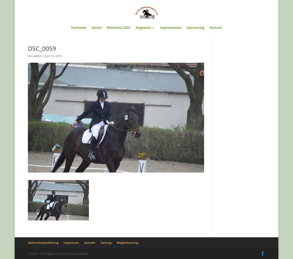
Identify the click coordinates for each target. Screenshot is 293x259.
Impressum (71, 243)
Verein (96, 28)
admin (37, 56)
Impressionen (170, 28)
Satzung (106, 243)
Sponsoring (195, 28)
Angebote (143, 28)
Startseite (78, 28)
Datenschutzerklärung (43, 243)
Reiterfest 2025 (118, 28)
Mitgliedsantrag (127, 243)
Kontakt (216, 28)
